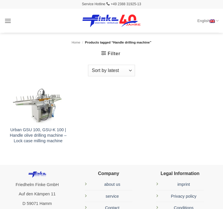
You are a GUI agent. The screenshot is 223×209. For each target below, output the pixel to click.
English (208, 21)
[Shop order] (111, 70)
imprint (183, 184)
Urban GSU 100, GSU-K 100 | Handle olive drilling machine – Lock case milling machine (38, 135)
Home (76, 42)
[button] (7, 21)
